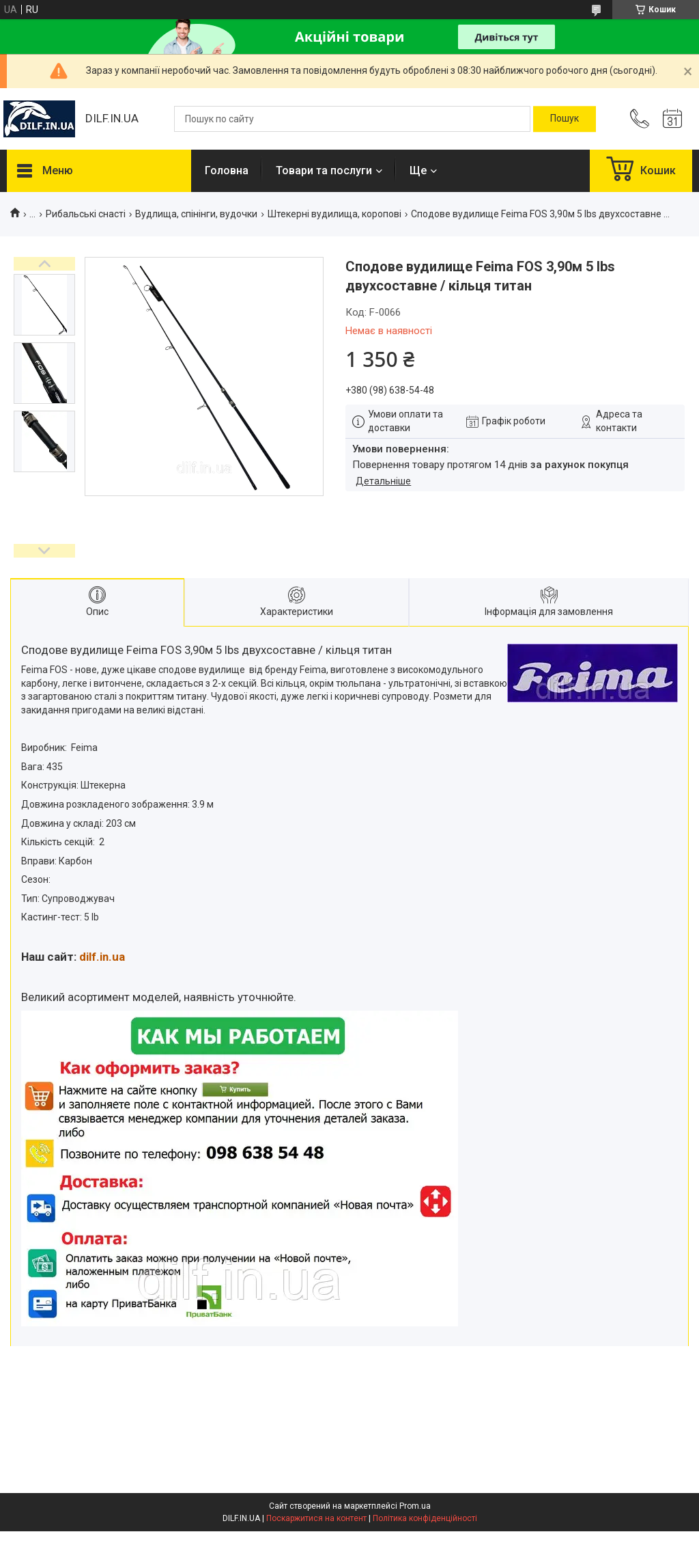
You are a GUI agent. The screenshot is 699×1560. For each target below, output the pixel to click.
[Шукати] (564, 119)
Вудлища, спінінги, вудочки (196, 213)
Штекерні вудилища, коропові (334, 213)
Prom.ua (415, 1506)
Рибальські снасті (86, 213)
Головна (226, 170)
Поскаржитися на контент (316, 1518)
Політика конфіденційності (425, 1518)
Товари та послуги (324, 170)
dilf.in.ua (102, 956)
